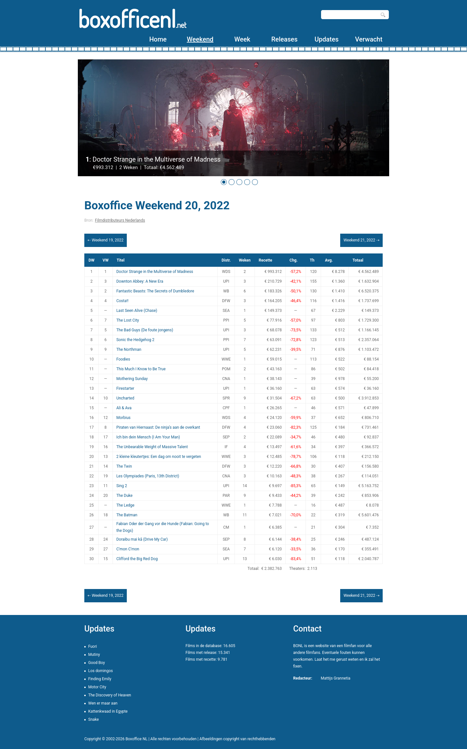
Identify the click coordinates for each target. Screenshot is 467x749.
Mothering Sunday (132, 378)
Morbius (123, 417)
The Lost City (127, 320)
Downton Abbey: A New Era (139, 281)
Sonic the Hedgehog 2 (135, 340)
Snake (93, 719)
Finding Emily (99, 679)
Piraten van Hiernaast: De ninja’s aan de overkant (158, 427)
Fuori (92, 646)
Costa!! (122, 301)
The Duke (124, 495)
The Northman (128, 349)
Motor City (97, 687)
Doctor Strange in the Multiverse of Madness (154, 271)
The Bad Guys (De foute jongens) (144, 330)
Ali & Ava (124, 408)
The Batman (127, 515)
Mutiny (94, 654)
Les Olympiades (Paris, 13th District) (147, 476)
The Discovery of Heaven (109, 695)
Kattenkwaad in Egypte (107, 711)
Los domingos (100, 671)
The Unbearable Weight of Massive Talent (152, 447)
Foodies (123, 359)
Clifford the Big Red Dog (137, 559)
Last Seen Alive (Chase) (136, 310)
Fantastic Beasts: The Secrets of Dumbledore (155, 291)
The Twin (124, 466)
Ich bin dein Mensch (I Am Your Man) (148, 437)
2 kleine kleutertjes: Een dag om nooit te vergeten (158, 456)
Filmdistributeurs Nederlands (120, 220)
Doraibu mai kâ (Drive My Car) (142, 539)
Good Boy (96, 662)
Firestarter (125, 388)
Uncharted (125, 398)
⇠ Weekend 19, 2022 (106, 240)
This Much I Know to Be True (141, 369)
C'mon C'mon (127, 549)
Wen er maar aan (102, 703)
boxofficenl (132, 18)
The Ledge (125, 505)
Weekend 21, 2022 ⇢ (361, 240)
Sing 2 (121, 486)
